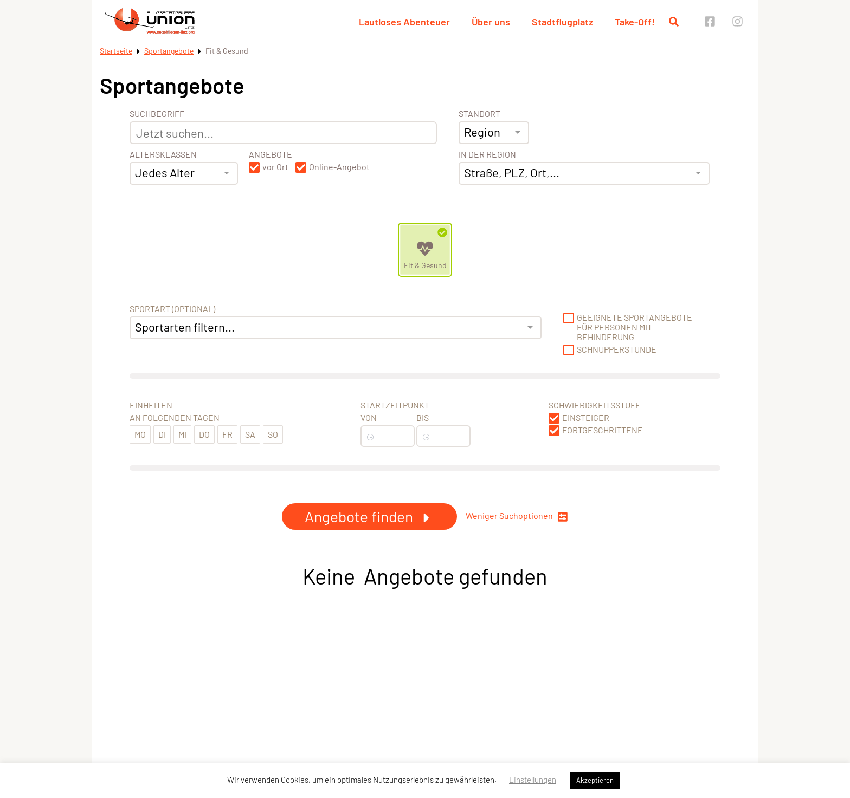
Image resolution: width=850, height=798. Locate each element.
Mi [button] (182, 434)
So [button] (273, 434)
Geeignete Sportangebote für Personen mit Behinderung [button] (634, 327)
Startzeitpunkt (394, 405)
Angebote (270, 154)
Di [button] (162, 434)
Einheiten (151, 405)
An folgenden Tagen (175, 418)
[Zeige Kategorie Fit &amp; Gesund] (425, 250)
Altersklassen (163, 154)
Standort (479, 114)
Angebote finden (369, 516)
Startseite (116, 50)
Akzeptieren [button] (595, 780)
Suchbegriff (157, 114)
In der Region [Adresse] (487, 154)
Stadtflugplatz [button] (562, 22)
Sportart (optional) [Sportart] (172, 309)
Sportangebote (169, 50)
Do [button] (204, 434)
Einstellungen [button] (532, 779)
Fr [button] (227, 434)
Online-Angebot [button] (339, 167)
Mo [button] (140, 434)
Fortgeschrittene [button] (602, 430)
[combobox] (184, 173)
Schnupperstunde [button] (616, 349)
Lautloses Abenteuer (404, 22)
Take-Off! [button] (635, 22)
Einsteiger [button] (585, 418)
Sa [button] (250, 434)
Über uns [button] (491, 22)
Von (368, 418)
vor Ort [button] (275, 167)
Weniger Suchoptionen (517, 516)
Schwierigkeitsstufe (595, 405)
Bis (422, 418)
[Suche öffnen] (674, 21)
